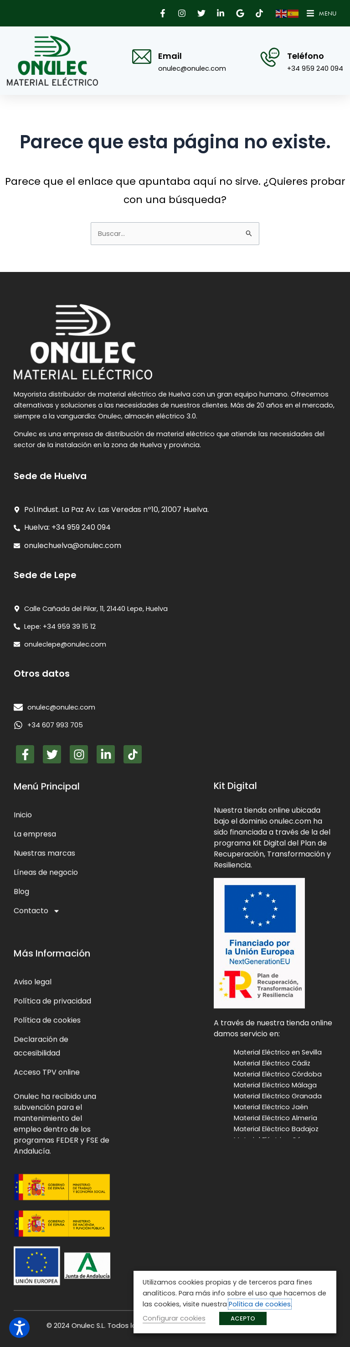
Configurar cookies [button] (174, 1318)
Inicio (23, 1263)
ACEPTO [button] (243, 1318)
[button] (163, 13)
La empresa (35, 1283)
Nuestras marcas (44, 1302)
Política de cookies (260, 1304)
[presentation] (175, 878)
